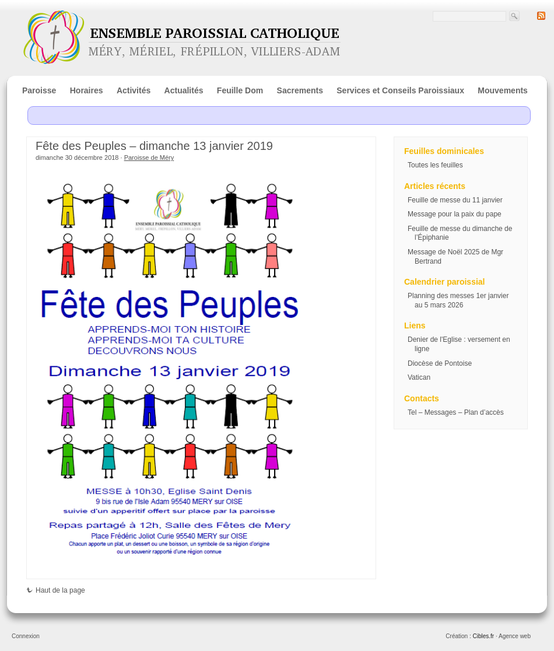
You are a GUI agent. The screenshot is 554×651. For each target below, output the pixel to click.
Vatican (419, 377)
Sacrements (300, 90)
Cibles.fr (483, 636)
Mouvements (503, 90)
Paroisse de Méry (149, 157)
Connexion (26, 636)
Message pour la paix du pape (455, 214)
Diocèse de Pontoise (440, 363)
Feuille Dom (240, 90)
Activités (133, 90)
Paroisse (39, 90)
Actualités (184, 90)
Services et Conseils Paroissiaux (400, 90)
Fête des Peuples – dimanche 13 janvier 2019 (154, 145)
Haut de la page (55, 590)
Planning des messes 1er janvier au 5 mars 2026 (458, 300)
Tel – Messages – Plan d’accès (456, 412)
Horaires (86, 90)
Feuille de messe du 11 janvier (455, 200)
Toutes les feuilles (435, 165)
